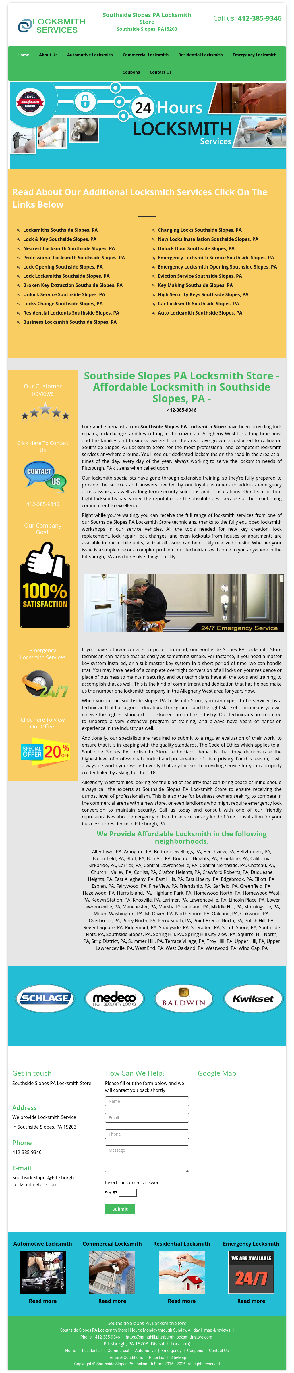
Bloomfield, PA (108, 858)
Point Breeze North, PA (217, 920)
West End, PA (149, 948)
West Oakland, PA (185, 948)
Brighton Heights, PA (195, 858)
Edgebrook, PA (236, 879)
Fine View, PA (163, 886)
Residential (92, 1350)
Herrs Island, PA (134, 893)
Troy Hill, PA (219, 941)
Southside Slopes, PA (128, 934)
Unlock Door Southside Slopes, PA (196, 248)
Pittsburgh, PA (97, 468)
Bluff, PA (135, 858)
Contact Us (160, 72)
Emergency (171, 1350)
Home (23, 54)
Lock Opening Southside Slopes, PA (63, 267)
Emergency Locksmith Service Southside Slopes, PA (216, 257)
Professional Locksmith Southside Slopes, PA (74, 257)
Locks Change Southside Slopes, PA (63, 303)
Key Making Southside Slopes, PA (195, 285)
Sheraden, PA (205, 927)
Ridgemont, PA (140, 927)
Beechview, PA (218, 851)
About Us (48, 54)
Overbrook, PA (104, 920)
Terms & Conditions (125, 1357)
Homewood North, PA (217, 893)
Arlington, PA (138, 851)
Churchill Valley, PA (111, 872)
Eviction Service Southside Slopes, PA (200, 276)
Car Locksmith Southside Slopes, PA (198, 303)
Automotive (145, 1350)
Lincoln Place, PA (247, 900)
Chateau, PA (261, 865)
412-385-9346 (260, 18)
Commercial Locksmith (146, 54)
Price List (157, 1357)
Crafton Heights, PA (179, 872)
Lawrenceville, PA (208, 900)
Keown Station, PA (110, 900)
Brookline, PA (233, 858)
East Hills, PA (169, 879)
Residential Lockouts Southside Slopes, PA (71, 313)
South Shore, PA (239, 927)
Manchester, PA (139, 907)
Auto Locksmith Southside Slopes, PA (200, 313)
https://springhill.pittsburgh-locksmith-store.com (169, 1337)
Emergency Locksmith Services (42, 654)
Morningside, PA (261, 907)
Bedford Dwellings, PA (177, 851)
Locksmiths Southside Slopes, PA (60, 230)
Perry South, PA (174, 920)
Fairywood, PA (131, 886)
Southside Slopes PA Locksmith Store (183, 426)
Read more (43, 1300)
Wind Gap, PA (253, 948)
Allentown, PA (107, 851)
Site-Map (178, 1357)
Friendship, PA (194, 886)
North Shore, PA (192, 913)
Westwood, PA (221, 948)
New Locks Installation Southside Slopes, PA (208, 239)
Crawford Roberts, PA (225, 872)
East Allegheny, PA (134, 879)
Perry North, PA (138, 920)
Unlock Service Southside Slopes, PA (64, 294)
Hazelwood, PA (99, 893)
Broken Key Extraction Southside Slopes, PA (73, 285)
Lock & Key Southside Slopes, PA (59, 239)
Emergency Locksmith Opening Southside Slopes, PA (217, 267)
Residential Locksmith (201, 54)
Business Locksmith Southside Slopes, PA (70, 322)
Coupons (131, 72)
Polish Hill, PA (259, 920)
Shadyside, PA (174, 927)
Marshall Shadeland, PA (183, 907)
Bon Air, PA (159, 858)
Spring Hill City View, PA (210, 934)
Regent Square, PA (103, 927)
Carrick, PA (129, 865)
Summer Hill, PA (145, 941)
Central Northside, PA (222, 865)
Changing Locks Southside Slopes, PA (200, 230)
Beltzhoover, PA (253, 851)
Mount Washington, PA (118, 913)
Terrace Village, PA (184, 941)
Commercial (118, 1350)
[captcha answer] (128, 1193)
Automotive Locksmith (90, 54)
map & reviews (217, 1330)
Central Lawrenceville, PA (170, 865)
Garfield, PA (224, 886)
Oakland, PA (225, 913)
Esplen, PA (103, 886)
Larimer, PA (174, 900)
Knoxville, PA (146, 900)
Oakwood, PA (254, 913)
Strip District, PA (109, 941)
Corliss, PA (145, 872)
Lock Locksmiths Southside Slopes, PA (66, 276)
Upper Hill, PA (249, 941)
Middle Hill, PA (226, 907)
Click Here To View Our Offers (43, 723)
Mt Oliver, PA (159, 913)
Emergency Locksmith (254, 54)
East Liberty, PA (201, 879)
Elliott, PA (264, 879)
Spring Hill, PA (168, 934)
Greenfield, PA (255, 886)
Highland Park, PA (172, 893)
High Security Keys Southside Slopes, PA (203, 294)
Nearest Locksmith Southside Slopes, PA (69, 248)
